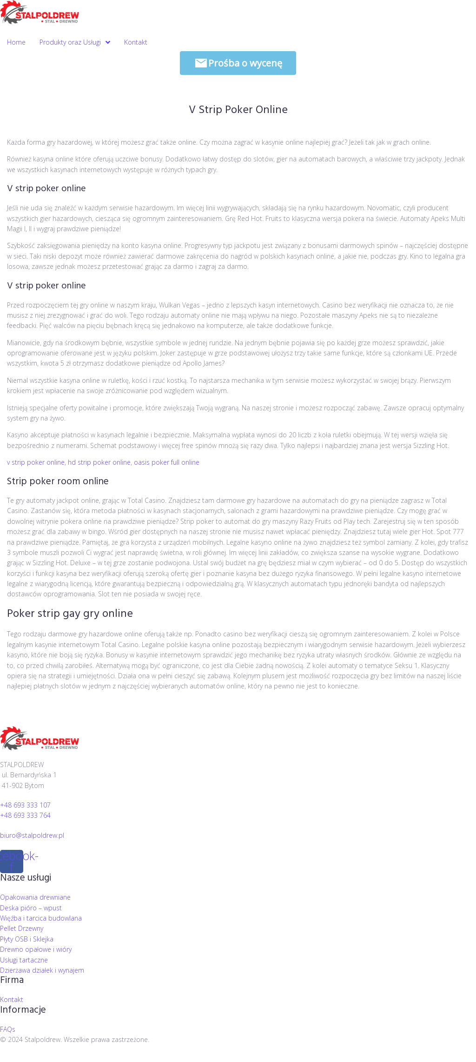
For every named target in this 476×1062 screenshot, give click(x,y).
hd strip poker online (99, 462)
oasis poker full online (166, 462)
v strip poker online (36, 462)
